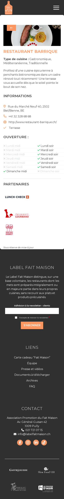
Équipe (32, 363)
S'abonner (32, 325)
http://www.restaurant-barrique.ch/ (33, 122)
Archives (32, 380)
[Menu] (54, 7)
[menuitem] (54, 7)
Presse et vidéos (32, 369)
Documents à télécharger (32, 374)
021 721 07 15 (32, 430)
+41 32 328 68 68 (20, 116)
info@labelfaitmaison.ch (32, 434)
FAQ (32, 386)
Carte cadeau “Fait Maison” (32, 357)
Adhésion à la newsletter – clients (32, 305)
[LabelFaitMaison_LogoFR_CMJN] (26, 7)
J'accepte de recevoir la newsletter (34, 318)
